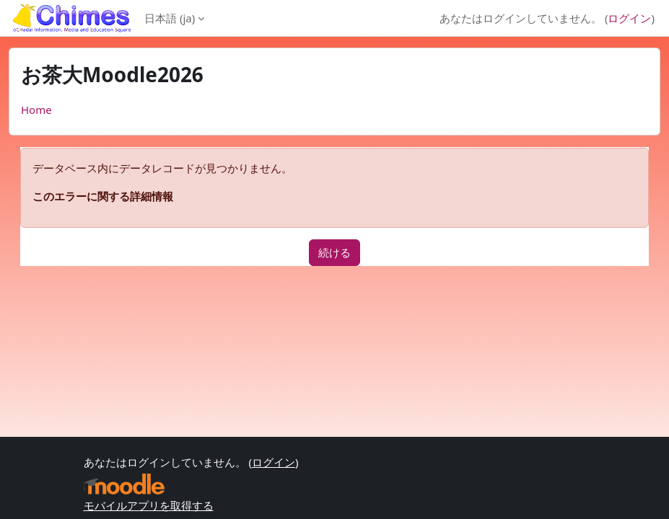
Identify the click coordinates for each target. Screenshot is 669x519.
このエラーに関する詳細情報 (102, 196)
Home (36, 109)
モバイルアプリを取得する (149, 505)
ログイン (629, 18)
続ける (334, 252)
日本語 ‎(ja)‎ (169, 18)
